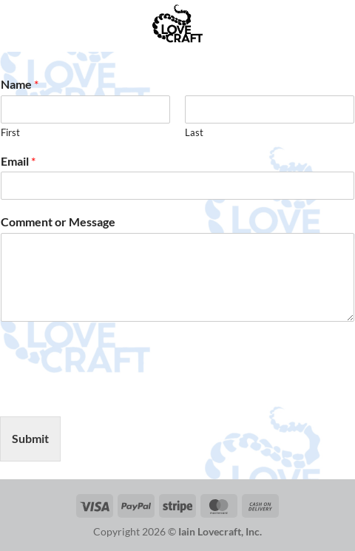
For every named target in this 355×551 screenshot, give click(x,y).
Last (194, 132)
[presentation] (112, 392)
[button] (20, 25)
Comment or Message (58, 221)
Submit (30, 438)
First (10, 132)
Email (18, 161)
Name (19, 84)
